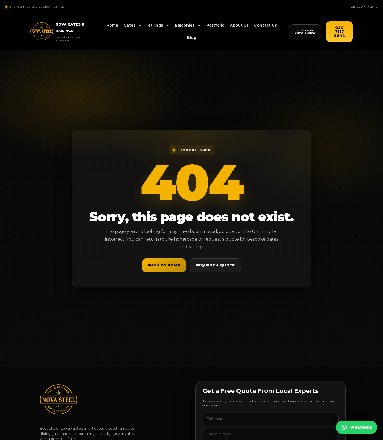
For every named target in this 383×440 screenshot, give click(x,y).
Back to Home (164, 265)
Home (112, 25)
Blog (191, 37)
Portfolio (215, 25)
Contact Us (265, 25)
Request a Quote (215, 265)
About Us (239, 25)
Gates (133, 25)
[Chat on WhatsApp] (356, 427)
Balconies (188, 25)
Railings (158, 25)
